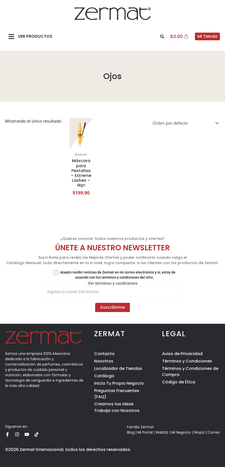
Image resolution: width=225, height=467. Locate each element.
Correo (214, 432)
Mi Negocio (181, 432)
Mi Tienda (207, 36)
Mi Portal (145, 432)
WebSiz (162, 432)
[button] (11, 36)
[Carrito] (179, 36)
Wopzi (199, 432)
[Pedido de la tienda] (184, 123)
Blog (130, 432)
